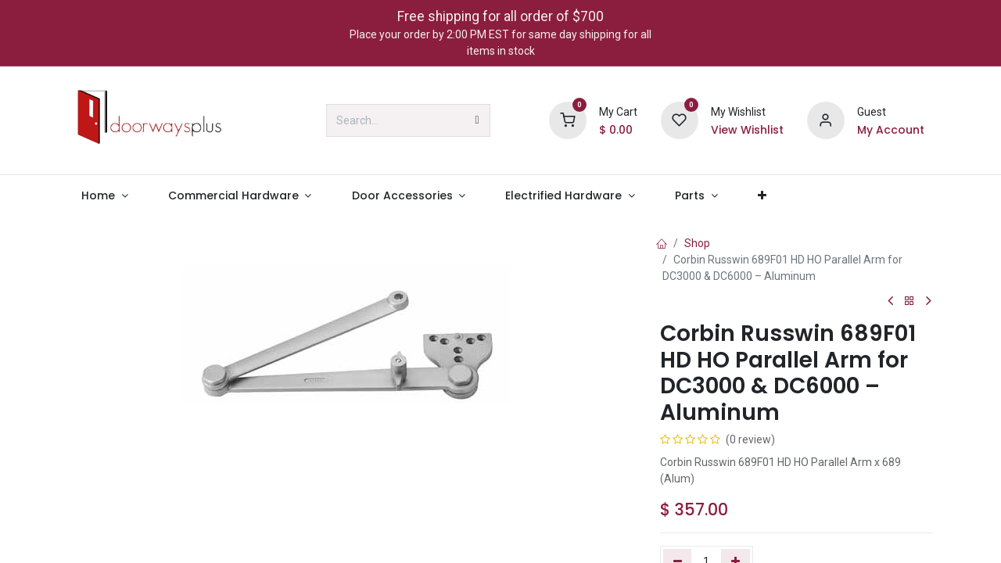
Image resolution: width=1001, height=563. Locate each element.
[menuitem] (104, 196)
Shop (697, 243)
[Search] (477, 120)
